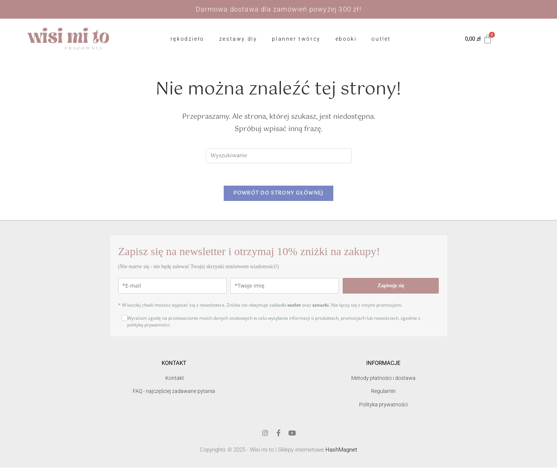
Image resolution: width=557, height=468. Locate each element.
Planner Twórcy (296, 39)
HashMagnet (341, 450)
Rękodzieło (187, 39)
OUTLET (381, 39)
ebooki (346, 39)
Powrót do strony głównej (278, 194)
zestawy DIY (238, 39)
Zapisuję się (390, 286)
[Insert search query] (279, 155)
